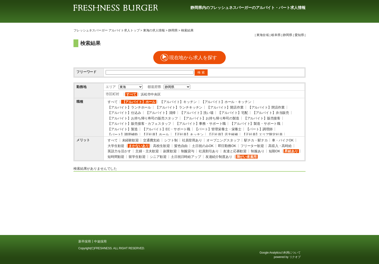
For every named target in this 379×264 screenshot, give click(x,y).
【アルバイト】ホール (139, 102)
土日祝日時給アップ (186, 157)
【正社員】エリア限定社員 (262, 134)
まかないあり (139, 146)
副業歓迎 (169, 151)
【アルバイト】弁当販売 (270, 113)
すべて (131, 94)
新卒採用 (84, 241)
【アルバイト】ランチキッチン (178, 107)
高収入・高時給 (280, 146)
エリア (111, 87)
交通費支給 (151, 140)
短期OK (274, 151)
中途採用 (100, 241)
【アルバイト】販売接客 (262, 118)
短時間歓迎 (116, 157)
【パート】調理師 (259, 129)
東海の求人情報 (154, 30)
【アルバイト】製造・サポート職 (255, 123)
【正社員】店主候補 (223, 134)
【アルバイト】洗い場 (196, 113)
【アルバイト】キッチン (178, 102)
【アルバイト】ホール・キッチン (226, 102)
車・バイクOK (282, 140)
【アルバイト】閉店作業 (266, 107)
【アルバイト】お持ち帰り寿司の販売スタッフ (143, 118)
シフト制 (170, 140)
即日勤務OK (227, 146)
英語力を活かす (119, 151)
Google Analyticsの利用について (280, 252)
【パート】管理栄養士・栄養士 (218, 129)
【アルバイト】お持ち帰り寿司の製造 (210, 118)
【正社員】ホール (155, 134)
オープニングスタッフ (223, 140)
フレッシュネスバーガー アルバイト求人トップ (106, 30)
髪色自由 (181, 146)
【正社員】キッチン (188, 134)
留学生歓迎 (137, 157)
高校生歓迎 (161, 146)
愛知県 (299, 35)
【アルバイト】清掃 (161, 113)
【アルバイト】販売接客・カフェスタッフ (139, 123)
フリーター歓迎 (252, 146)
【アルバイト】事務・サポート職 (200, 123)
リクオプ (295, 257)
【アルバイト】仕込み (124, 113)
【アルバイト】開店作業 (225, 107)
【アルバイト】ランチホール (129, 107)
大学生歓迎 (116, 146)
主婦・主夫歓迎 (147, 151)
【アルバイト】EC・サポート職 (166, 129)
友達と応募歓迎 (235, 151)
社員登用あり (192, 140)
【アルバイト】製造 (123, 129)
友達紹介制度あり (218, 157)
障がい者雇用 (247, 157)
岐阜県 (276, 35)
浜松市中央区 (151, 94)
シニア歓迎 (158, 157)
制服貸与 (187, 151)
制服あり (257, 151)
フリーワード (86, 72)
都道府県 (154, 87)
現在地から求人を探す (193, 57)
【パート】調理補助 (123, 134)
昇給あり (291, 151)
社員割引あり (209, 151)
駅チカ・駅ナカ (256, 140)
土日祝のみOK (202, 146)
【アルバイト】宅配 (233, 113)
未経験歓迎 (130, 140)
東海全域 (262, 35)
